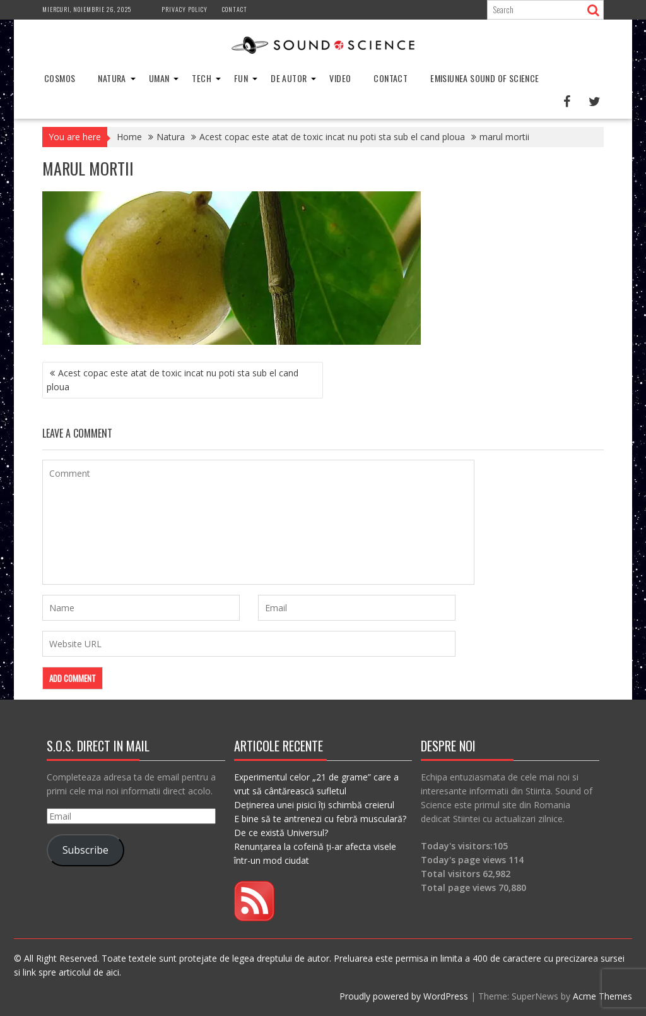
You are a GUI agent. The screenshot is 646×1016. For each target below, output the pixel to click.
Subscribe (85, 850)
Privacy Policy (185, 9)
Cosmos (59, 78)
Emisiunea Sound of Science (484, 78)
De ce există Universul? (281, 833)
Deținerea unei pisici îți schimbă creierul (314, 805)
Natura (112, 78)
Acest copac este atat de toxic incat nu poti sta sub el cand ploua (172, 380)
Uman (159, 78)
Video (340, 78)
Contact (234, 9)
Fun (241, 78)
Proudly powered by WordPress (403, 996)
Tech (201, 78)
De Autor (289, 78)
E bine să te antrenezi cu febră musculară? (320, 819)
